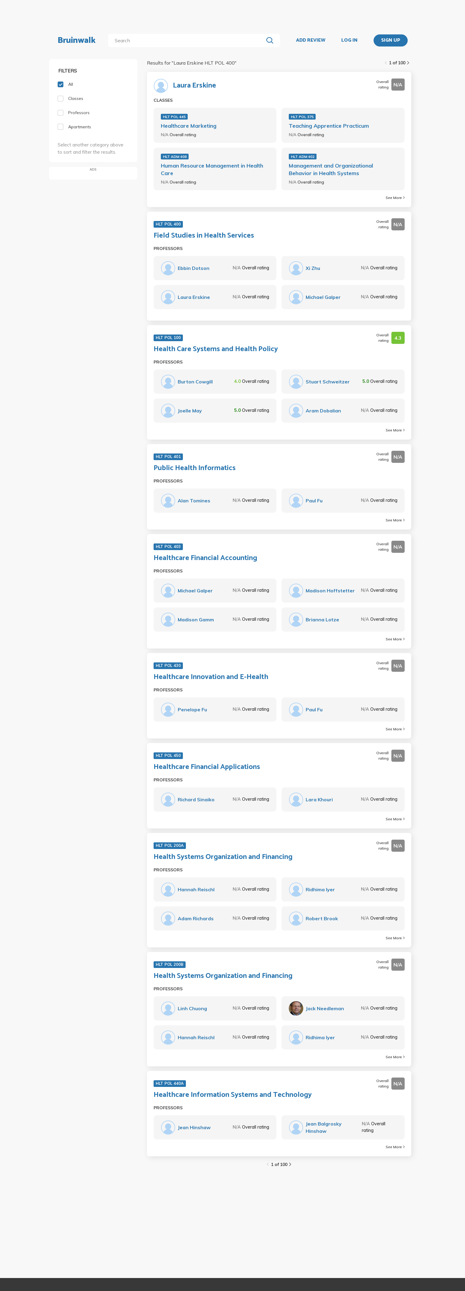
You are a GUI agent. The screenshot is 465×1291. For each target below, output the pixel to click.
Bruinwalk (77, 40)
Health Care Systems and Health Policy (216, 349)
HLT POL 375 (302, 116)
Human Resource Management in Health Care (212, 169)
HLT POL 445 (174, 116)
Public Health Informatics (195, 468)
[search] (187, 40)
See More (395, 197)
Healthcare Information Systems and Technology (233, 1095)
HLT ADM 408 (174, 156)
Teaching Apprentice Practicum (329, 125)
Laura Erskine (194, 85)
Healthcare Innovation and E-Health (211, 677)
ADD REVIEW (310, 40)
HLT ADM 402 (302, 156)
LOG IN (349, 40)
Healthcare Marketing (188, 125)
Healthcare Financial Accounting (205, 558)
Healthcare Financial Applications (207, 767)
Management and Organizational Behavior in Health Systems (331, 169)
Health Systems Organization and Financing (223, 857)
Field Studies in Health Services (204, 235)
